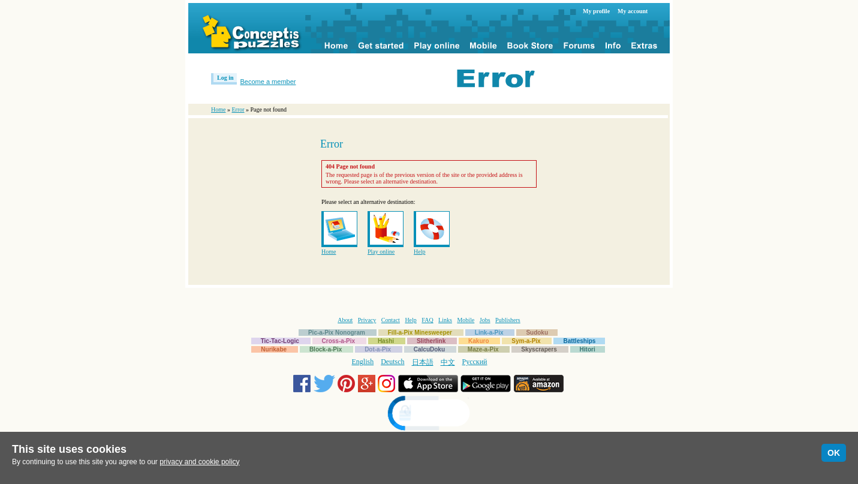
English (363, 361)
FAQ (427, 320)
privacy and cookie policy (199, 462)
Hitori (587, 349)
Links (445, 320)
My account (633, 11)
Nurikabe (274, 349)
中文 (448, 362)
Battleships (579, 341)
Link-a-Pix (489, 332)
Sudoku (537, 332)
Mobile (465, 320)
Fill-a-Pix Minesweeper (420, 332)
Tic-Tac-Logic (280, 341)
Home (218, 109)
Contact (390, 320)
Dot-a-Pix (378, 349)
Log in (225, 77)
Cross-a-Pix (339, 341)
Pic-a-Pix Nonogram (336, 332)
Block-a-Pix (325, 349)
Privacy (367, 320)
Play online (381, 251)
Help (419, 251)
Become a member (268, 81)
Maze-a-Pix (483, 349)
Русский (474, 361)
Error (237, 109)
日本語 (422, 362)
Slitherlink (431, 341)
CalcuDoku (429, 349)
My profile (596, 11)
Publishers (507, 320)
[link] (429, 414)
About (345, 320)
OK (833, 453)
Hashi (386, 341)
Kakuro (478, 341)
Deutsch (392, 361)
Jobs (485, 320)
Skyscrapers (539, 349)
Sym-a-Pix (525, 341)
